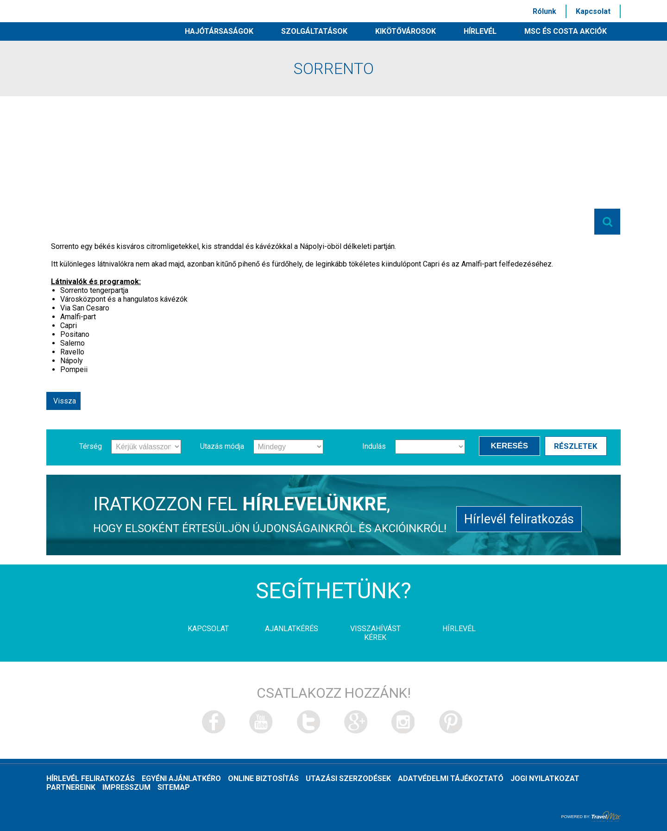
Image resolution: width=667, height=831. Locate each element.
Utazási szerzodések (348, 778)
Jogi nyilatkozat (544, 778)
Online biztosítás (263, 778)
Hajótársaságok (219, 31)
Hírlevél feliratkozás (519, 518)
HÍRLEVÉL (480, 31)
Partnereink (70, 787)
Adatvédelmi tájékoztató (450, 778)
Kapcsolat (593, 11)
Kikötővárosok (405, 31)
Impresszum (126, 787)
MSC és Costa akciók (565, 31)
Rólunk (544, 11)
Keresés (511, 446)
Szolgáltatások (314, 31)
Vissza (64, 401)
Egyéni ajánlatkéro (181, 778)
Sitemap (173, 787)
